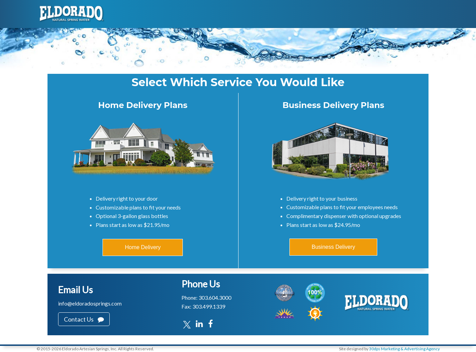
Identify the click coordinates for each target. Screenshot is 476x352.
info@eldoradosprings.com (90, 303)
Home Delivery (143, 247)
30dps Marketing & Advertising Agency (404, 348)
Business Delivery (333, 247)
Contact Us (84, 319)
